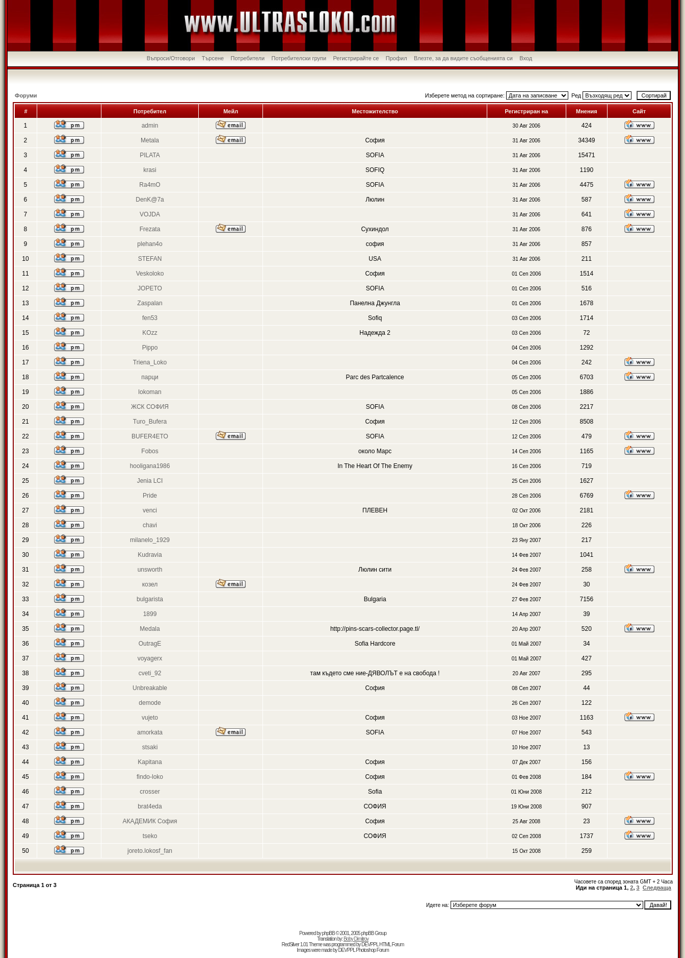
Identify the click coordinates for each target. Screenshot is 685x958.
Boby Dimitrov (356, 939)
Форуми (26, 95)
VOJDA (150, 214)
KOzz (149, 332)
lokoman (149, 392)
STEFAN (150, 258)
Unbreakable (150, 688)
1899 (150, 614)
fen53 (149, 318)
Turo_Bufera (150, 421)
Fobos (149, 451)
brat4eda (150, 806)
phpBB (328, 933)
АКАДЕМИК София (150, 821)
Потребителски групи (299, 58)
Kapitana (150, 762)
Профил (396, 58)
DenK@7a (150, 199)
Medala (150, 628)
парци (149, 377)
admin (150, 125)
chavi (150, 525)
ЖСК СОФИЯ (150, 406)
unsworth (150, 569)
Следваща (657, 888)
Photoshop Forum (372, 950)
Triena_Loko (150, 362)
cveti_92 (150, 673)
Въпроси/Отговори (171, 58)
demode (150, 702)
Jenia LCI (150, 480)
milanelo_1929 (150, 540)
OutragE (150, 643)
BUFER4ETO (149, 436)
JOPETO (150, 288)
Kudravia (150, 554)
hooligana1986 (150, 466)
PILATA (150, 155)
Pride (150, 495)
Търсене (213, 58)
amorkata (150, 732)
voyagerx (150, 658)
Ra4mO (149, 184)
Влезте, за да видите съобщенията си (463, 58)
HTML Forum (391, 944)
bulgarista (150, 599)
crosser (150, 791)
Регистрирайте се (356, 58)
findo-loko (150, 776)
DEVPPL (369, 944)
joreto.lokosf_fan (149, 850)
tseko (150, 836)
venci (150, 510)
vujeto (150, 717)
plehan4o (149, 244)
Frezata (150, 229)
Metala (150, 140)
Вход (525, 58)
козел (150, 584)
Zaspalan (149, 303)
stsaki (150, 747)
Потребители (248, 58)
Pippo (150, 347)
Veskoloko (150, 273)
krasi (149, 170)
